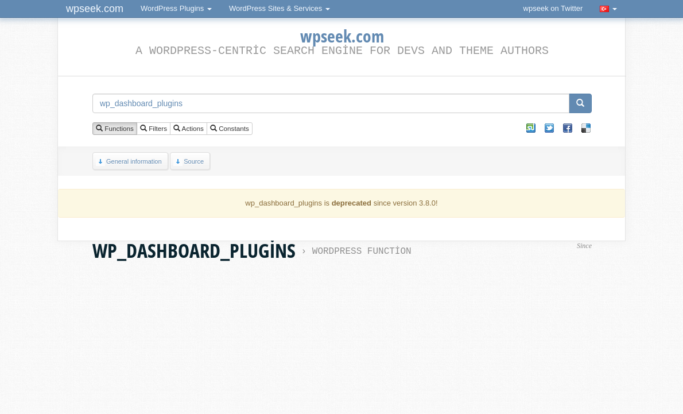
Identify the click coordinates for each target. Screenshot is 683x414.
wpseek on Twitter (553, 8)
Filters (153, 129)
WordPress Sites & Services (279, 8)
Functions (115, 129)
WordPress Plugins (176, 8)
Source (188, 161)
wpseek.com (94, 8)
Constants (229, 129)
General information (129, 161)
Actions (188, 129)
